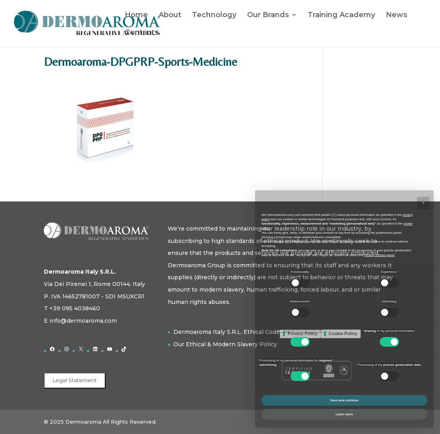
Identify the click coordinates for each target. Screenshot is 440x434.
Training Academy (341, 15)
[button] (423, 203)
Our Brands (268, 15)
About (170, 15)
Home (136, 15)
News (396, 15)
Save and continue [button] (344, 400)
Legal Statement (75, 380)
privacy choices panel (379, 255)
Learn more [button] (344, 414)
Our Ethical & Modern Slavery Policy (225, 344)
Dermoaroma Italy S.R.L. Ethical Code (226, 331)
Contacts (142, 33)
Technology (214, 15)
